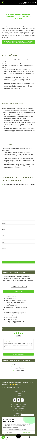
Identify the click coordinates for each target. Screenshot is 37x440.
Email (3, 229)
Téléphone (4, 235)
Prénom (4, 223)
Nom (3, 216)
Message (4, 248)
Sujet (3, 242)
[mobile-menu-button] (18, 436)
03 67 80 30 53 (19, 286)
